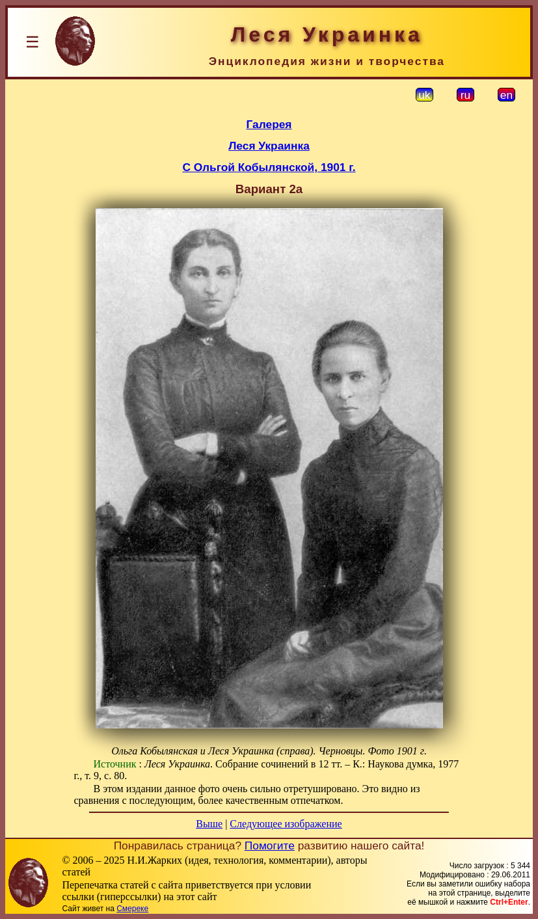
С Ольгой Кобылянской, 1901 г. (268, 167)
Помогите (270, 845)
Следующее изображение (286, 823)
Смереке (132, 908)
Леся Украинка (269, 145)
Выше (209, 823)
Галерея (269, 124)
